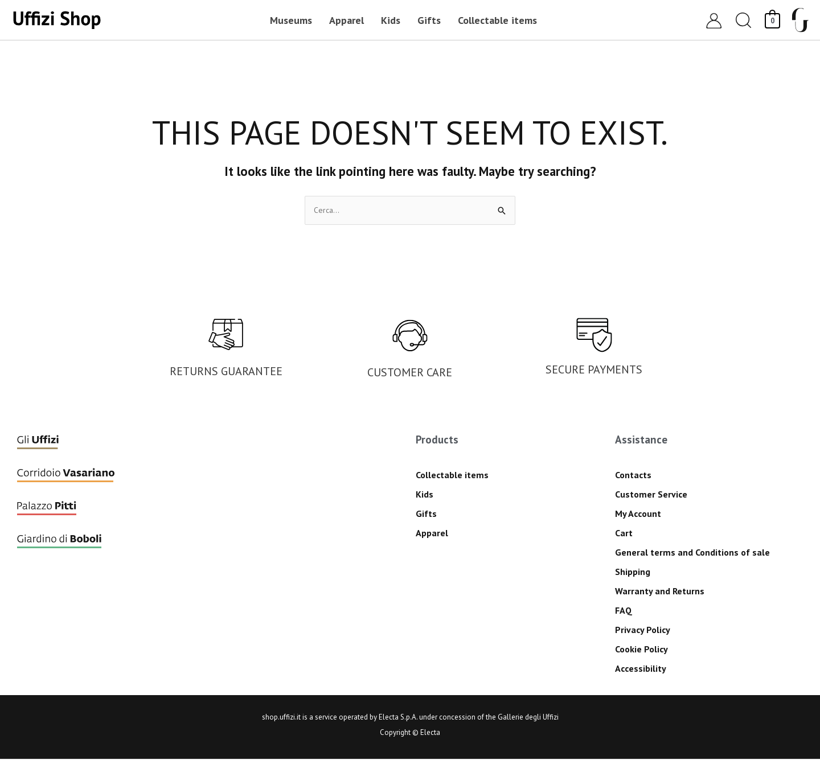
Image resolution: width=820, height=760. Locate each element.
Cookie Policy (641, 650)
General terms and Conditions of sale (692, 553)
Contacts (633, 476)
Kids (424, 495)
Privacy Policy (642, 630)
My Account (638, 514)
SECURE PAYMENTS (594, 370)
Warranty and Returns (659, 592)
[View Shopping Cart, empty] (772, 19)
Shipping (632, 572)
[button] (743, 20)
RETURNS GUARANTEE (226, 372)
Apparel (432, 534)
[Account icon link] (714, 20)
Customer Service (651, 495)
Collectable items (452, 476)
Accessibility (640, 669)
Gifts (426, 514)
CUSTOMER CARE (409, 373)
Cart (624, 534)
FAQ (623, 611)
